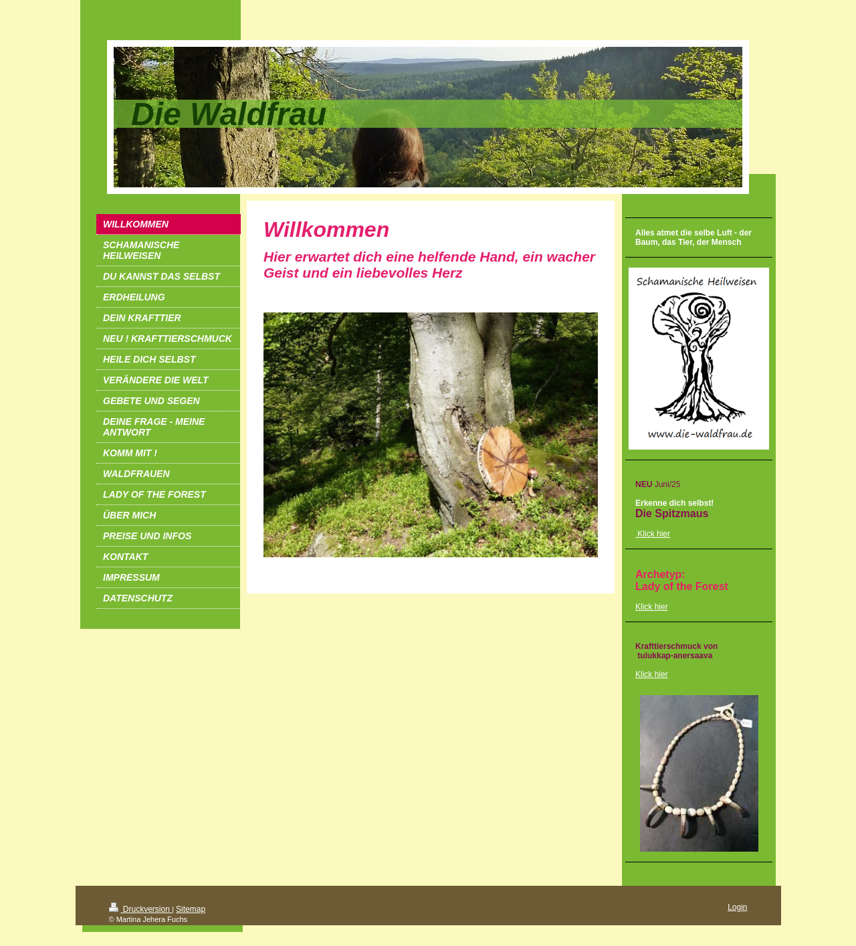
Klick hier (651, 606)
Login (737, 907)
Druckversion (141, 909)
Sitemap (190, 909)
